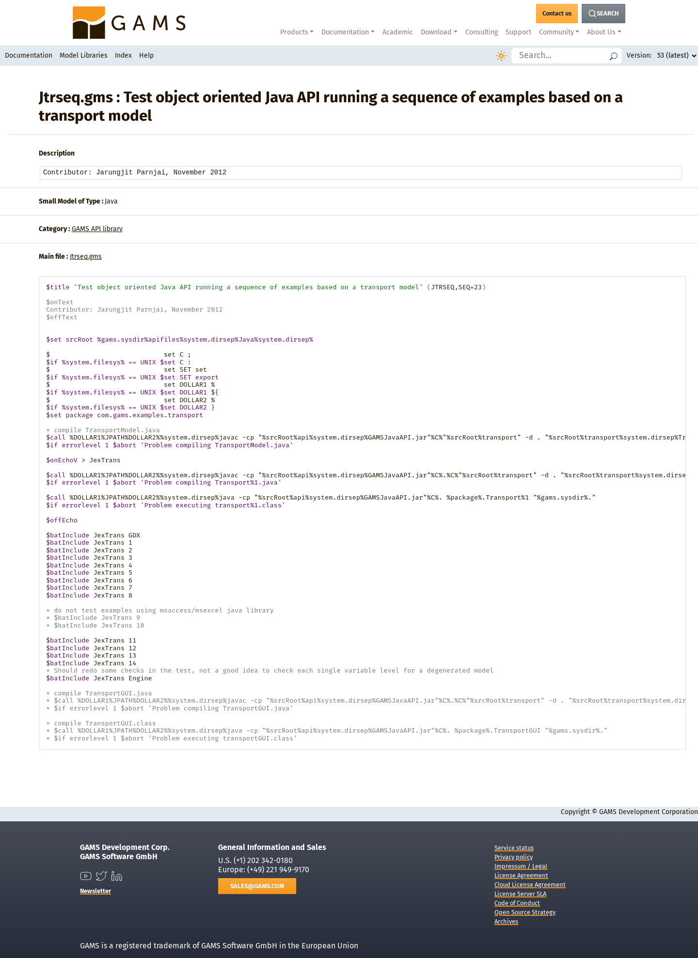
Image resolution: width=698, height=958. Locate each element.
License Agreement (521, 875)
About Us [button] (601, 32)
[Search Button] (603, 13)
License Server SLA (520, 893)
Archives (506, 921)
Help (146, 55)
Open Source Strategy (524, 912)
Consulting (481, 32)
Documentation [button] (345, 32)
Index (123, 55)
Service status (514, 847)
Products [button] (294, 32)
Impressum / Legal (520, 866)
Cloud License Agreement (530, 884)
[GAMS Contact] (557, 13)
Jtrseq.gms (86, 256)
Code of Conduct (517, 903)
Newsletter (95, 891)
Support (518, 32)
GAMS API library (97, 229)
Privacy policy (513, 857)
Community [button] (556, 32)
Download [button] (436, 32)
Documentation (28, 55)
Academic (397, 32)
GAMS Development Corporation (648, 812)
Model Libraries (84, 55)
